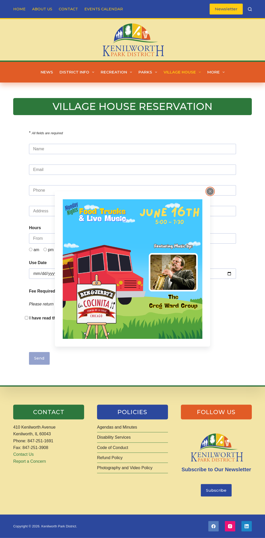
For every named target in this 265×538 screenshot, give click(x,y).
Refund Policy (110, 457)
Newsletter (226, 8)
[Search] (250, 9)
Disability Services (114, 437)
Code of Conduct (112, 447)
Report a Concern (29, 461)
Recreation (117, 72)
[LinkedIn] (246, 526)
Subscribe (216, 490)
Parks (148, 72)
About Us (42, 9)
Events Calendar (103, 9)
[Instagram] (230, 526)
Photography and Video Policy (124, 468)
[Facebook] (213, 526)
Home (19, 9)
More (217, 72)
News (47, 72)
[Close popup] (210, 191)
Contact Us (23, 454)
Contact (68, 9)
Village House (183, 72)
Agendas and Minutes (117, 427)
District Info (78, 72)
